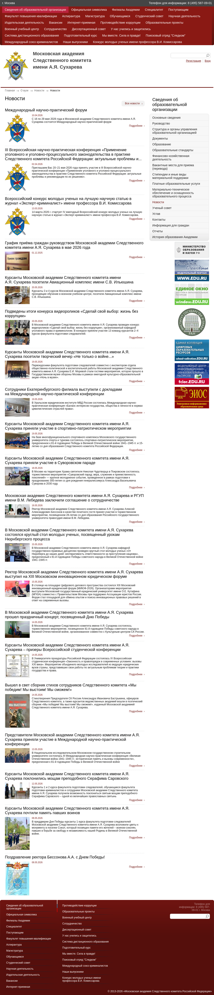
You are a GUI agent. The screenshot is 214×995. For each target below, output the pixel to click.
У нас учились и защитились (131, 29)
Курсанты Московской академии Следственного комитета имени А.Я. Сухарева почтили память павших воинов (67, 810)
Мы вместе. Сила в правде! (121, 35)
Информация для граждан (170, 225)
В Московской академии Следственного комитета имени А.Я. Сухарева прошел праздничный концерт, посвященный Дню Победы (69, 614)
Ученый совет (161, 208)
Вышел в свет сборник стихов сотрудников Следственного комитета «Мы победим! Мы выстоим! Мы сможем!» (70, 687)
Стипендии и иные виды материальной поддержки (170, 176)
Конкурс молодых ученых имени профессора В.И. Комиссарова (137, 42)
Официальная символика (89, 9)
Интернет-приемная (81, 22)
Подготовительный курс (80, 35)
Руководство (161, 123)
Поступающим (178, 9)
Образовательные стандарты (172, 150)
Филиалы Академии (126, 9)
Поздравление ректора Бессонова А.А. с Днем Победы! (55, 857)
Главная (10, 90)
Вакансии (55, 22)
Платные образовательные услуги (176, 183)
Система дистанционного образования (32, 35)
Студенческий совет (149, 16)
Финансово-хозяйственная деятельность (170, 157)
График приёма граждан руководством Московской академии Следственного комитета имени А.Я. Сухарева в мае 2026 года (74, 245)
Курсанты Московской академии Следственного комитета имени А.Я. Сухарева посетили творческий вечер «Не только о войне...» (67, 354)
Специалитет (154, 9)
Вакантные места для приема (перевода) (173, 166)
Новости (39, 90)
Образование (161, 144)
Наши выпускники (75, 42)
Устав (156, 213)
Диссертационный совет (89, 29)
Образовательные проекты (164, 22)
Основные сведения (166, 117)
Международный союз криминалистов (31, 42)
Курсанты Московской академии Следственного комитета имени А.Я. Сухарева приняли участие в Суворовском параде (67, 460)
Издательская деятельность (24, 22)
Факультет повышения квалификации (31, 16)
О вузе (25, 90)
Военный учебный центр (22, 29)
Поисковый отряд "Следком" (165, 35)
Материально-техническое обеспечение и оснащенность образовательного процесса (173, 193)
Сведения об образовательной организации (35, 9)
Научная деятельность (184, 16)
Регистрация (193, 60)
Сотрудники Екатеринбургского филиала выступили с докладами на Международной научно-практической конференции (63, 391)
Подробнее (135, 125)
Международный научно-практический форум (46, 110)
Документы (160, 138)
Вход (208, 60)
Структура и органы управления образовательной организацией (174, 131)
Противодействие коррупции (121, 22)
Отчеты (157, 231)
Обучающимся (120, 16)
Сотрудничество (55, 29)
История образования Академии (174, 237)
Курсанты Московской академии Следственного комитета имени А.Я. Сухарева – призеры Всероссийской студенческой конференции (67, 647)
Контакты (158, 219)
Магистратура (95, 16)
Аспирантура (71, 16)
